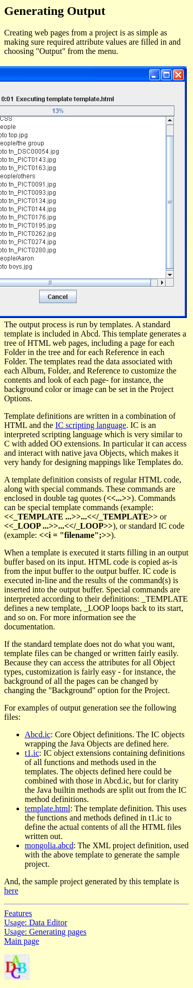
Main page (21, 941)
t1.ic (32, 753)
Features (18, 913)
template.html (47, 808)
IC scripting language (90, 425)
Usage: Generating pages (45, 931)
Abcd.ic (37, 734)
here (11, 890)
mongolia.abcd (49, 845)
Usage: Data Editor (35, 922)
